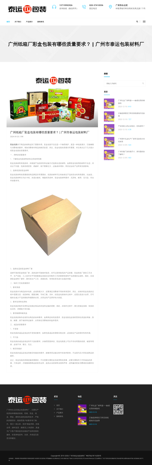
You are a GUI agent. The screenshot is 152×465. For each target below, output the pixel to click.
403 (129, 159)
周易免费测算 (23, 458)
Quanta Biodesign (89, 458)
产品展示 (29, 22)
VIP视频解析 (49, 458)
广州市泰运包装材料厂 (77, 456)
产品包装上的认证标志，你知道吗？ (131, 128)
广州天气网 (105, 458)
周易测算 (17, 458)
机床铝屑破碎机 (112, 458)
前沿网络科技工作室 (57, 458)
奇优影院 (37, 458)
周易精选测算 (30, 458)
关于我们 (18, 22)
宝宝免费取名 (98, 458)
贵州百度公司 (80, 458)
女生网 (75, 458)
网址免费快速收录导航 (127, 458)
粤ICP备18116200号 (93, 456)
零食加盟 (118, 458)
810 (129, 108)
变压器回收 (42, 458)
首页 (8, 22)
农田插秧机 (137, 458)
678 (129, 131)
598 (21, 137)
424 (129, 147)
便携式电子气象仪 (68, 458)
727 (129, 121)
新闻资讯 (40, 22)
